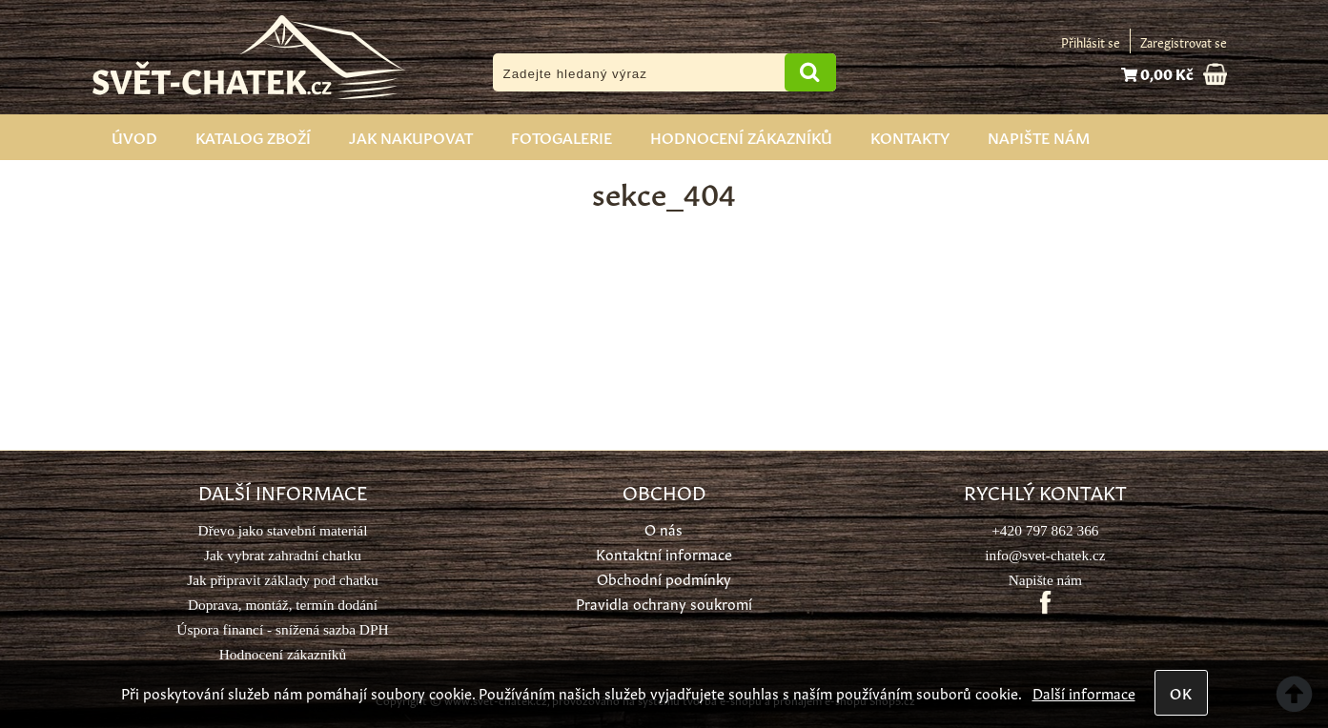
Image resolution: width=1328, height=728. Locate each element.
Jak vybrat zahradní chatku (282, 555)
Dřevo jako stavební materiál (283, 530)
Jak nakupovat (411, 136)
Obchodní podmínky (664, 578)
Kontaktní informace (664, 553)
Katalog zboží (253, 136)
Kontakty (910, 136)
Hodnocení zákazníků (741, 136)
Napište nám (1039, 136)
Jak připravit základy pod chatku (282, 580)
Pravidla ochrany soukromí (664, 603)
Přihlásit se (1090, 41)
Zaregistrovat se (1183, 41)
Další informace (1083, 692)
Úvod (134, 136)
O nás (663, 528)
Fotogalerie (561, 136)
